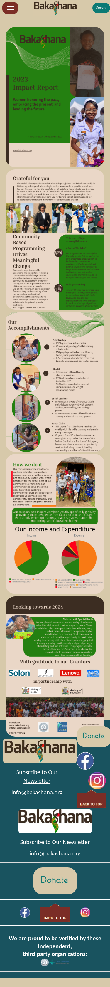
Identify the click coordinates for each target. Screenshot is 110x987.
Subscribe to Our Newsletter (55, 842)
